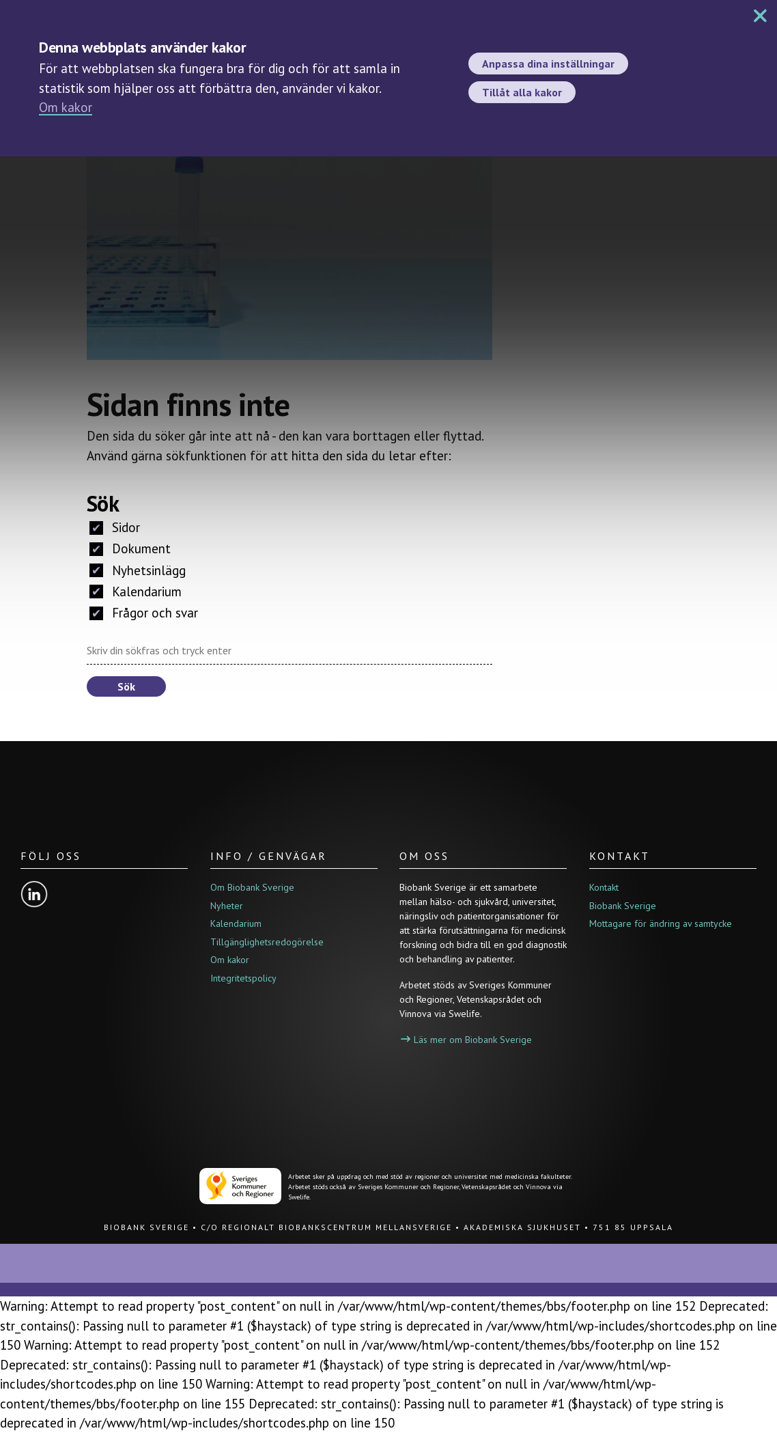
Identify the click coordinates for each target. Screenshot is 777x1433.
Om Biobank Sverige (252, 887)
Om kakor (65, 107)
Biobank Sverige (622, 906)
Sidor (114, 527)
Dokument (130, 548)
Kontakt (604, 887)
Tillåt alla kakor (522, 92)
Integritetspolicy (243, 978)
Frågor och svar (143, 612)
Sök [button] (126, 686)
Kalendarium (135, 591)
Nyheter (226, 906)
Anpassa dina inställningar (548, 63)
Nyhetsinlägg (137, 570)
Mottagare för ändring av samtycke (660, 923)
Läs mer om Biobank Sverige (466, 1039)
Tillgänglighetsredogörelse (267, 942)
